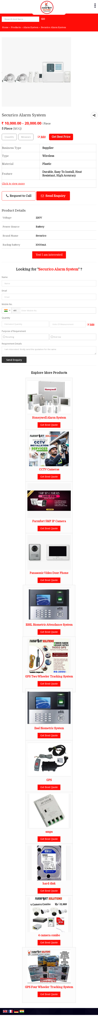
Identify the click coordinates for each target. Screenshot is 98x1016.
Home (5, 27)
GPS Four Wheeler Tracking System (49, 987)
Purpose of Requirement (14, 331)
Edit (42, 137)
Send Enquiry (53, 196)
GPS (49, 780)
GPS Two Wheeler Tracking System (49, 676)
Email (4, 290)
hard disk (49, 883)
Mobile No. (7, 304)
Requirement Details (12, 344)
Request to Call (18, 196)
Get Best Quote (49, 424)
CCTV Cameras (49, 469)
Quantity (6, 317)
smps (49, 831)
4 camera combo (49, 935)
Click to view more (13, 183)
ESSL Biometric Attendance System (49, 624)
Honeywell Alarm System (49, 417)
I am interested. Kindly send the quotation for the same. (49, 350)
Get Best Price (61, 136)
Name (5, 277)
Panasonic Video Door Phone (49, 573)
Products (16, 27)
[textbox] (25, 137)
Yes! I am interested (49, 254)
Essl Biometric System (49, 728)
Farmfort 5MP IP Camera (49, 521)
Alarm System (30, 27)
